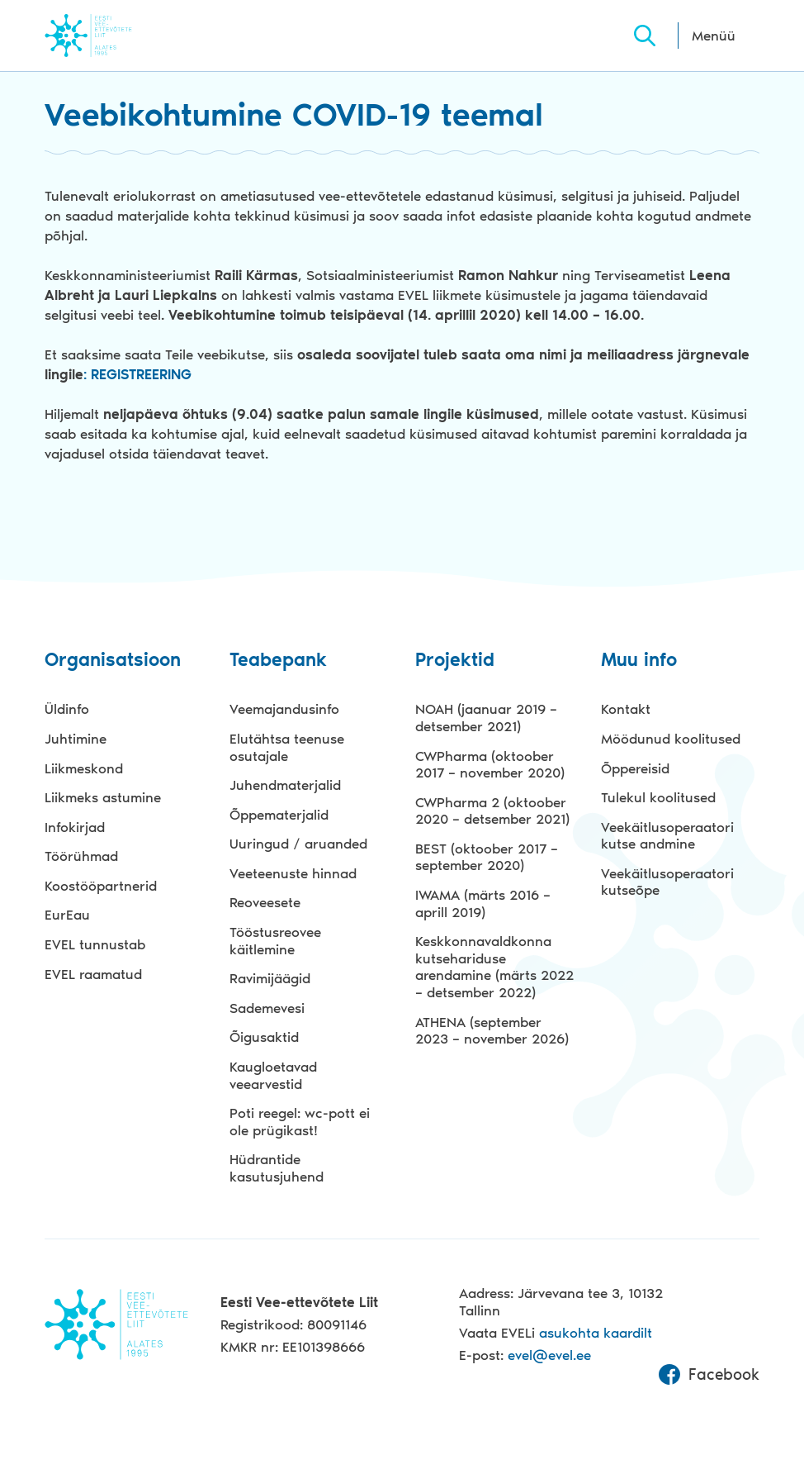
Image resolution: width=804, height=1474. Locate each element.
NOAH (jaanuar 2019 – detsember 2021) (486, 718)
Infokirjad (75, 827)
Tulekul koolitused (658, 797)
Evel (111, 35)
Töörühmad (81, 856)
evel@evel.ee (549, 1355)
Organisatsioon (113, 660)
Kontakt (625, 709)
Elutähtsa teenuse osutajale (286, 747)
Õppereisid (635, 768)
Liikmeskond (84, 768)
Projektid (454, 660)
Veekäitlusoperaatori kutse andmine (667, 836)
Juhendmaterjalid (285, 785)
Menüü (713, 35)
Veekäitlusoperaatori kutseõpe (667, 882)
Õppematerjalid (279, 814)
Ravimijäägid (269, 978)
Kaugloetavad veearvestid (273, 1075)
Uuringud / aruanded (298, 843)
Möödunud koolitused (670, 738)
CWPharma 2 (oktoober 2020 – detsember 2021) (492, 811)
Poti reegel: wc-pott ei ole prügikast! (299, 1122)
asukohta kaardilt (595, 1332)
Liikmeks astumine (103, 797)
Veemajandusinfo (284, 709)
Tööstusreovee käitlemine (275, 941)
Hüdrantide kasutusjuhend (276, 1168)
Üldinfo (67, 709)
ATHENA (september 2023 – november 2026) (492, 1031)
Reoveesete (264, 902)
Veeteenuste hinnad (293, 873)
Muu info (639, 660)
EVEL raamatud (93, 974)
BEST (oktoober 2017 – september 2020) (486, 857)
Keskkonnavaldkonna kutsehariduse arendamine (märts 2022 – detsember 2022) (494, 967)
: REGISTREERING (137, 374)
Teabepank (278, 660)
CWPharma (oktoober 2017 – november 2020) (490, 765)
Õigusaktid (264, 1037)
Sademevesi (267, 1008)
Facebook (709, 1375)
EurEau (67, 914)
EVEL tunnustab (95, 944)
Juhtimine (75, 738)
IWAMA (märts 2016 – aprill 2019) (483, 903)
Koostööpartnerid (101, 885)
